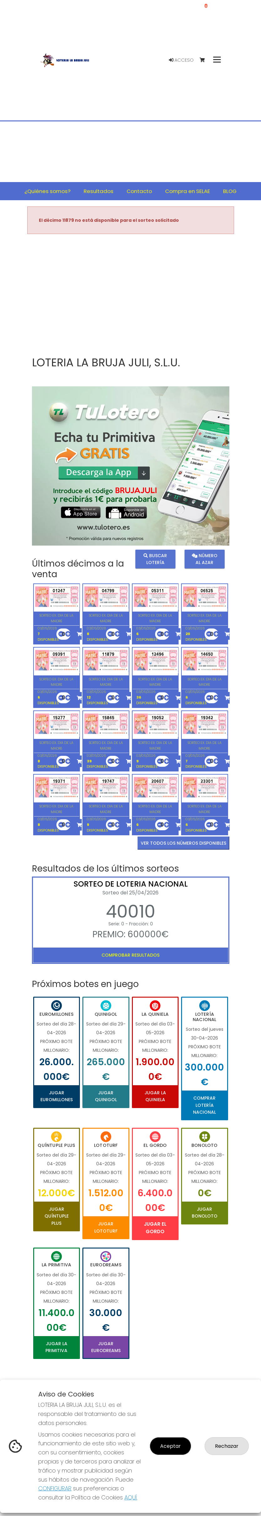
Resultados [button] (98, 191)
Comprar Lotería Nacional (204, 1105)
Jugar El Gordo (155, 1228)
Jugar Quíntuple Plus (56, 1216)
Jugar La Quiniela (155, 1096)
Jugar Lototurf (105, 1227)
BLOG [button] (230, 191)
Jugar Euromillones (56, 1096)
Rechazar (226, 1446)
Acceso (181, 60)
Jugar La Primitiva (56, 1347)
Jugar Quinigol (106, 1096)
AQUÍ (130, 1497)
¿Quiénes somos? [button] (47, 191)
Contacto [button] (139, 191)
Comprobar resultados (130, 955)
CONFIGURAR (54, 1488)
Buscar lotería (155, 559)
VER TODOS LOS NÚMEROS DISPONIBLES (183, 843)
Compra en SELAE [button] (187, 191)
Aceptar (170, 1446)
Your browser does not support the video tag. (130, 295)
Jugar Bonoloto (204, 1212)
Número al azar (204, 559)
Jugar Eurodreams (106, 1347)
